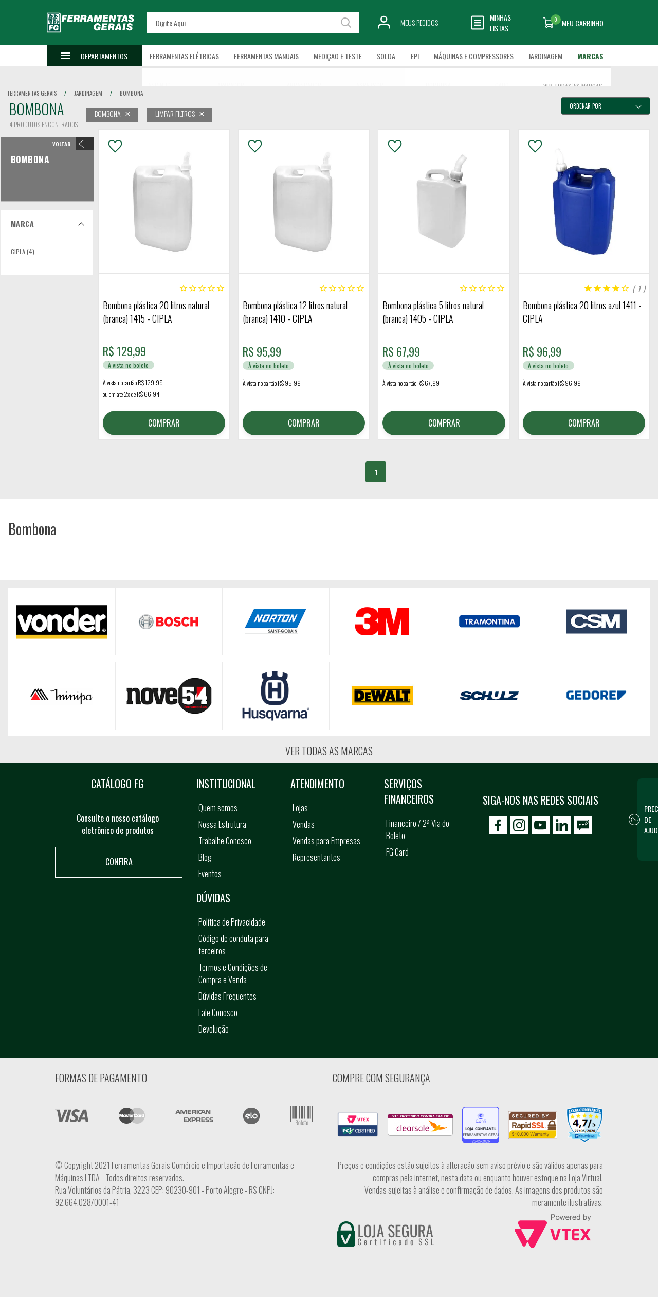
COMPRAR (164, 423)
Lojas (300, 808)
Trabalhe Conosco (224, 840)
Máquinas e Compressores (474, 55)
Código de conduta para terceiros (233, 944)
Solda (386, 55)
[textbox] (253, 22)
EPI (415, 55)
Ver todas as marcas (329, 750)
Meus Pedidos (419, 22)
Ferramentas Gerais (32, 93)
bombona (131, 93)
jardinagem (88, 93)
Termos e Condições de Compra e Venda (232, 973)
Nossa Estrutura (222, 824)
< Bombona (71, 143)
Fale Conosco (217, 1012)
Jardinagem (545, 55)
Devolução (213, 1029)
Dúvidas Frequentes (227, 996)
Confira (119, 862)
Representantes (316, 857)
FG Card (397, 852)
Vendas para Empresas (326, 840)
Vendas (304, 824)
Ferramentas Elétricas (184, 55)
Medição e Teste (338, 55)
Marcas (590, 55)
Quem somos (217, 808)
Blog (205, 857)
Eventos (210, 873)
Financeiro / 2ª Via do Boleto (417, 829)
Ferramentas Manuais (266, 55)
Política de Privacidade (231, 922)
